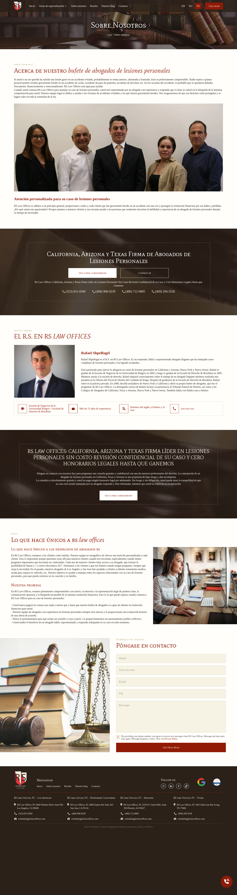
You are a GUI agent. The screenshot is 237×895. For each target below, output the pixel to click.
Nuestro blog (108, 6)
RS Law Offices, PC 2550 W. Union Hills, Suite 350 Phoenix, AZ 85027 (143, 806)
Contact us (144, 272)
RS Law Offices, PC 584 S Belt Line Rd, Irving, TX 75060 (197, 806)
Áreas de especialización (53, 6)
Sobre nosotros (78, 6)
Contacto (123, 6)
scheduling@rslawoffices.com (29, 818)
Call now (214, 6)
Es (198, 6)
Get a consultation (92, 272)
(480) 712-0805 (133, 291)
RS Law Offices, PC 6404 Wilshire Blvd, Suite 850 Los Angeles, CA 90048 (38, 806)
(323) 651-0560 (74, 291)
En (183, 6)
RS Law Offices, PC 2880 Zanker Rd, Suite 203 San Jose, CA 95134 (90, 806)
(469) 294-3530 (163, 291)
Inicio (32, 6)
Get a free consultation (118, 495)
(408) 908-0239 (103, 291)
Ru (190, 6)
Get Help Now (171, 747)
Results (94, 6)
